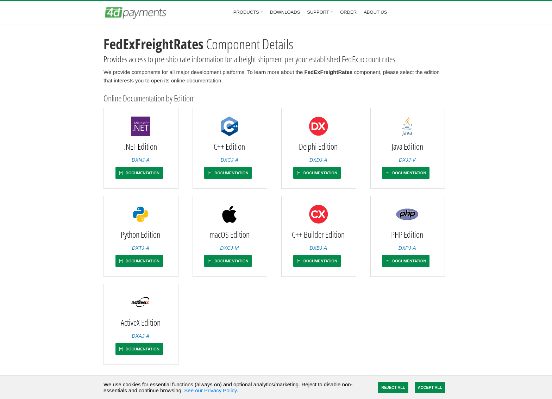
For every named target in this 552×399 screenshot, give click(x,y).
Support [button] (318, 12)
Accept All (430, 387)
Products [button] (246, 12)
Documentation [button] (139, 172)
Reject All (393, 387)
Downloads (285, 12)
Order (348, 12)
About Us (375, 12)
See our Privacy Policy (210, 390)
